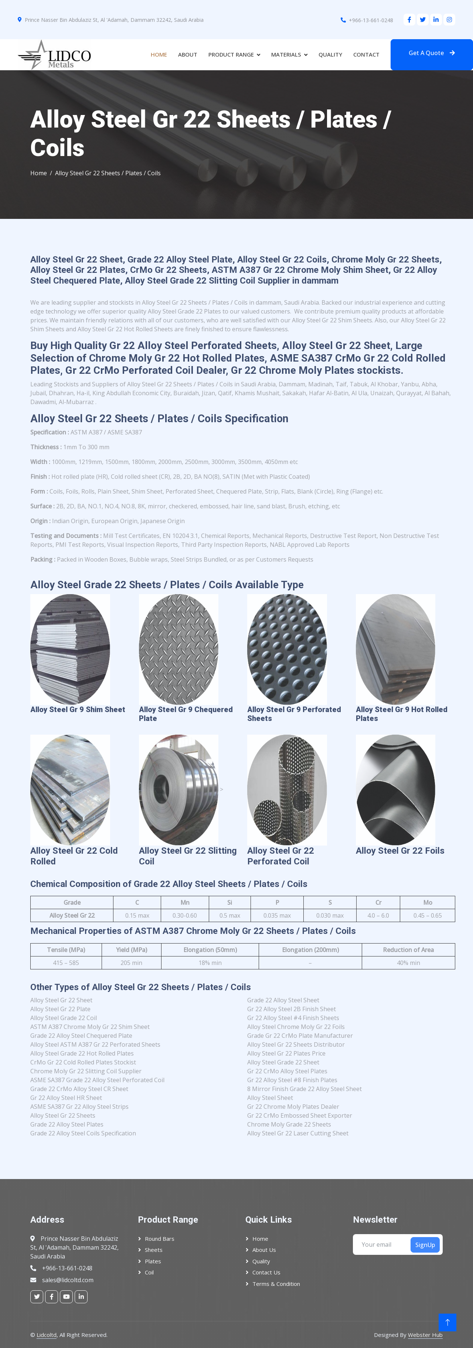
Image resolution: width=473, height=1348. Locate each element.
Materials (286, 54)
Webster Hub (425, 1334)
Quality (330, 54)
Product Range (231, 54)
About (187, 54)
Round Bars (159, 1238)
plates (153, 1261)
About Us (264, 1249)
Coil (149, 1272)
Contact (366, 54)
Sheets (154, 1249)
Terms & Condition (276, 1283)
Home (159, 54)
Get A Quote (432, 53)
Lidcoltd (47, 1334)
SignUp (425, 1245)
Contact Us (266, 1272)
